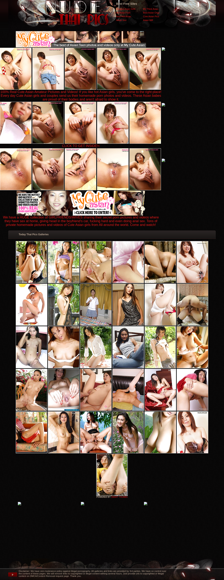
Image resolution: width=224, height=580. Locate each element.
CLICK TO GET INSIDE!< (81, 146)
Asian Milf (148, 20)
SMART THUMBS (119, 497)
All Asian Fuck (123, 12)
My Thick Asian (150, 9)
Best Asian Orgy (151, 12)
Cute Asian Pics (151, 16)
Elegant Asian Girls (125, 9)
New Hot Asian (123, 16)
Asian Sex (121, 20)
